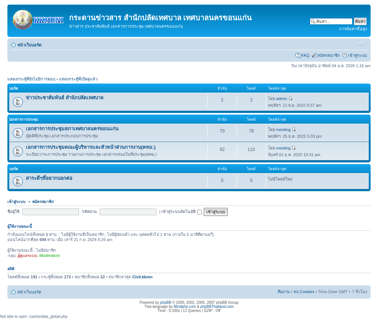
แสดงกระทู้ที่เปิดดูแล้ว (78, 79)
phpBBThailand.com (217, 307)
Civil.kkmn (142, 277)
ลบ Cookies (304, 291)
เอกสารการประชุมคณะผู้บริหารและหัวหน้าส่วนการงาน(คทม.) (90, 147)
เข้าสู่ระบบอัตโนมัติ (181, 211)
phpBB (165, 302)
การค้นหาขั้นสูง (353, 29)
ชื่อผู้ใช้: (13, 211)
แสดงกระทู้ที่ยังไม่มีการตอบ (31, 79)
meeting (283, 129)
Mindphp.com (185, 307)
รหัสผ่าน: (90, 211)
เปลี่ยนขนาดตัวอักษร (361, 43)
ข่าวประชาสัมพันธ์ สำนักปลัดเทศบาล (64, 97)
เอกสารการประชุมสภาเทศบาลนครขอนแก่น (72, 128)
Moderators (49, 255)
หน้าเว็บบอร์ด (29, 45)
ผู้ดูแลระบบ (27, 255)
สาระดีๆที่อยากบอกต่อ (49, 178)
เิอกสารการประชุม (23, 119)
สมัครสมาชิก (328, 55)
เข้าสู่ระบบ (357, 55)
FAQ (305, 55)
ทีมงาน (284, 291)
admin (281, 98)
